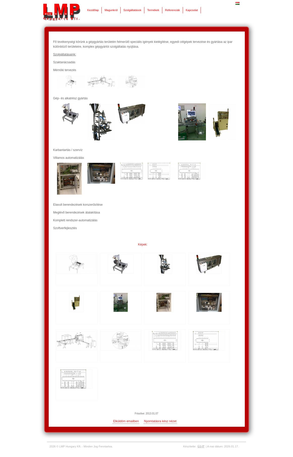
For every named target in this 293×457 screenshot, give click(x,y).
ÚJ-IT (201, 446)
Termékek (153, 10)
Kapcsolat (192, 10)
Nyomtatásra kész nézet (160, 421)
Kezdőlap (93, 10)
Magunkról (110, 10)
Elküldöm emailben (126, 421)
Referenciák (172, 10)
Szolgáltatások (132, 10)
